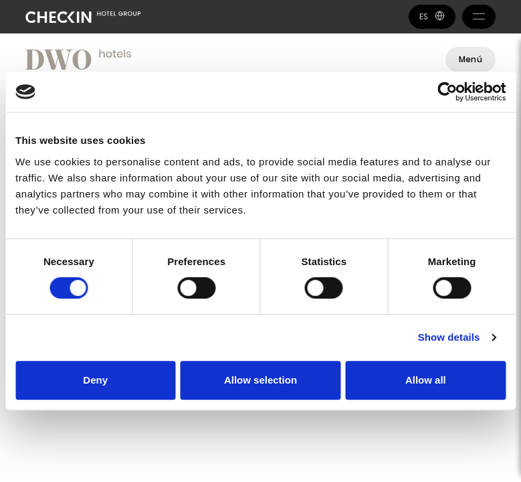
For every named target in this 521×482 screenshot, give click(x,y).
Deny (95, 380)
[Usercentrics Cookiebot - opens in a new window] (447, 92)
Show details (449, 337)
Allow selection (260, 380)
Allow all (425, 380)
